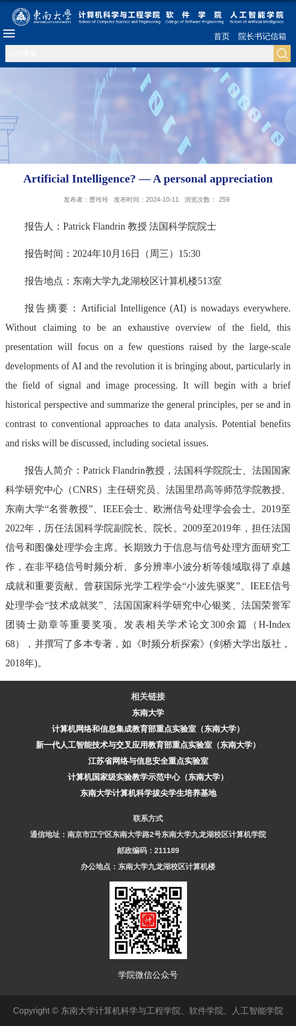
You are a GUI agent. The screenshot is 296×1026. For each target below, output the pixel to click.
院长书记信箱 (262, 36)
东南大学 (148, 712)
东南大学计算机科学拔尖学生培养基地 (148, 792)
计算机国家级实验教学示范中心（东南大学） (148, 776)
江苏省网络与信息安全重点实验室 (148, 760)
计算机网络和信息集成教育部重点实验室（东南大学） (148, 728)
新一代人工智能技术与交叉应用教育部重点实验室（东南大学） (148, 744)
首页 (222, 36)
